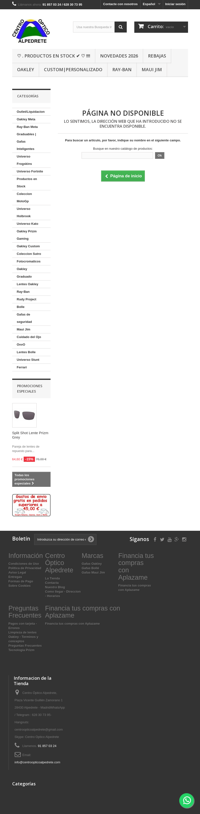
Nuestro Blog (55, 587)
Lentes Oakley (27, 284)
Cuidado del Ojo (29, 337)
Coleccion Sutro (29, 254)
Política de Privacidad (25, 568)
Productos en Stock (27, 182)
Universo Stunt (28, 360)
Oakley (25, 69)
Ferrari (22, 367)
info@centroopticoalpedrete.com (37, 762)
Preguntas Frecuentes (25, 645)
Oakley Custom (28, 246)
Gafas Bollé (90, 568)
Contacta (52, 583)
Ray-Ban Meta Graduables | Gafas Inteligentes (27, 138)
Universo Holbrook (24, 212)
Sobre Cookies (20, 586)
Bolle (21, 307)
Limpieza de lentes (23, 632)
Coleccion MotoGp (24, 197)
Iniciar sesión (175, 4)
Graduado (24, 276)
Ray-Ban (122, 69)
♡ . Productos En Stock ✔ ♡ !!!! (53, 56)
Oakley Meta (26, 119)
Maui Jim (152, 69)
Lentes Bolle (26, 352)
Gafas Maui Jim (93, 572)
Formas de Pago (21, 581)
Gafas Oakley (92, 563)
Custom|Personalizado (73, 69)
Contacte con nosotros (120, 4)
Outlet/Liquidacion (31, 111)
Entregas (15, 577)
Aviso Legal (17, 572)
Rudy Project (26, 299)
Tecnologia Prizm (22, 650)
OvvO (21, 344)
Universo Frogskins (24, 160)
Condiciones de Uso (24, 563)
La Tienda (52, 578)
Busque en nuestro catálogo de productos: (123, 148)
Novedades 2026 (119, 56)
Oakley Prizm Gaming (27, 234)
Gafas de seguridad (24, 318)
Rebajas (157, 56)
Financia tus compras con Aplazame (72, 623)
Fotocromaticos (29, 261)
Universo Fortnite (30, 171)
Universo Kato (27, 224)
